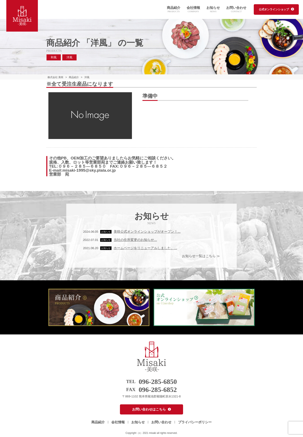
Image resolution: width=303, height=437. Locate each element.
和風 (54, 57)
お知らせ (213, 9)
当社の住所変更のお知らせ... (135, 240)
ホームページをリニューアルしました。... (145, 248)
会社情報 (193, 9)
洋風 (69, 57)
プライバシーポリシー (195, 422)
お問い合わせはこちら (149, 409)
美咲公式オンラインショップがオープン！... (147, 231)
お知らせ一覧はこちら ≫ (201, 256)
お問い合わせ (236, 9)
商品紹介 (173, 9)
